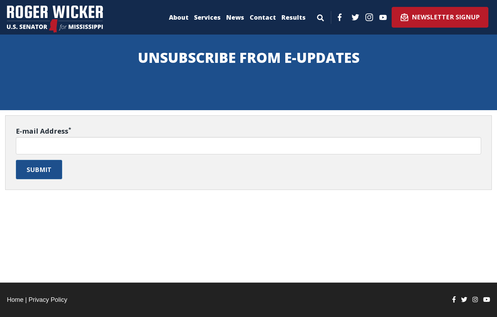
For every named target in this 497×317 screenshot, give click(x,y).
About (179, 17)
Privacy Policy (48, 299)
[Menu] (320, 16)
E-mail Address (43, 131)
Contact (263, 17)
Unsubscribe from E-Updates (249, 57)
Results (293, 17)
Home (15, 299)
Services (207, 17)
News (235, 17)
